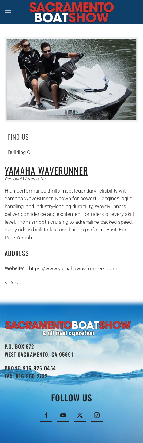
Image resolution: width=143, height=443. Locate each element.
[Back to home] (71, 12)
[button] (8, 12)
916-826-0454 (39, 368)
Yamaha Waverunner (46, 170)
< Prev (12, 283)
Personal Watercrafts (25, 178)
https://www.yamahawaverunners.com (73, 268)
